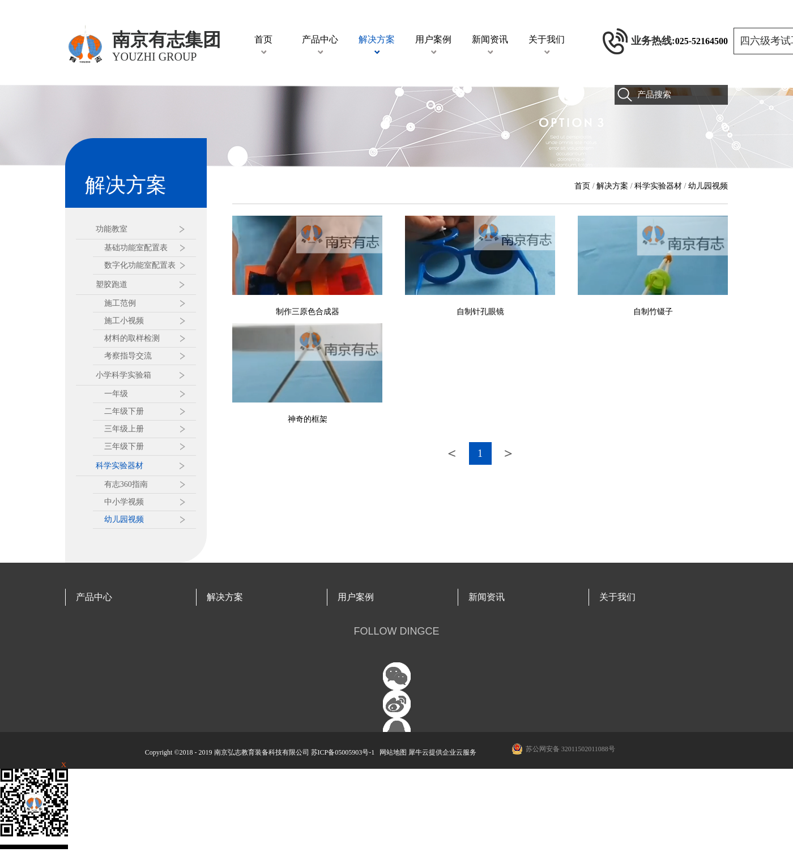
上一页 (452, 453)
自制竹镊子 (653, 311)
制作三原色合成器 (307, 311)
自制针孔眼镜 (480, 311)
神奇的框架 (307, 419)
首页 (263, 39)
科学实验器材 (658, 186)
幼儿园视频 (708, 186)
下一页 (508, 453)
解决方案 (612, 186)
